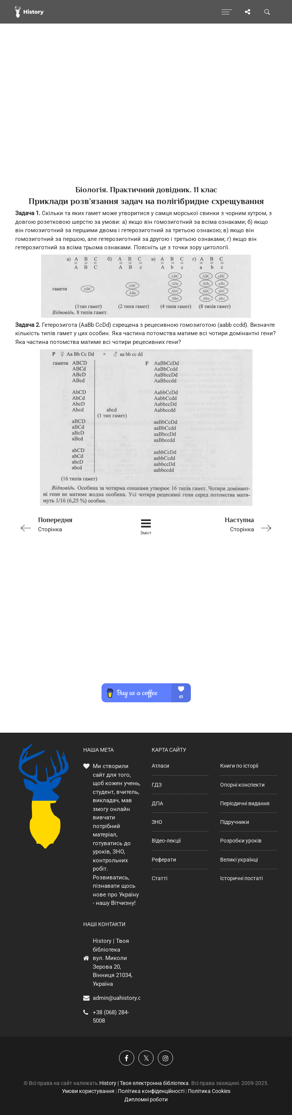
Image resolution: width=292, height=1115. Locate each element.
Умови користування (88, 1091)
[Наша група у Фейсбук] (126, 1058)
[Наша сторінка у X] (146, 1058)
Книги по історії (239, 766)
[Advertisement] (146, 118)
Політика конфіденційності (151, 1091)
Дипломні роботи (146, 1099)
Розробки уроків (241, 841)
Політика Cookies (209, 1091)
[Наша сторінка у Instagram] (165, 1058)
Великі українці (239, 860)
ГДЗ (157, 785)
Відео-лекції (166, 841)
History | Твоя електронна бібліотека (144, 1083)
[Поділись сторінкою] (247, 12)
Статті (159, 878)
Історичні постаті (241, 878)
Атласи (160, 766)
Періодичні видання (245, 803)
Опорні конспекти (242, 785)
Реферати (164, 860)
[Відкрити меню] (227, 12)
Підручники (234, 822)
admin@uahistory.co (118, 998)
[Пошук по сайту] (267, 12)
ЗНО (157, 822)
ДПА (157, 803)
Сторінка (67, 524)
